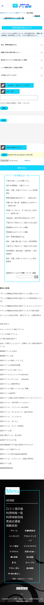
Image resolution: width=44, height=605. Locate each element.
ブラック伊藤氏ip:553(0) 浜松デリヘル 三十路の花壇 (19, 315)
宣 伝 (14, 562)
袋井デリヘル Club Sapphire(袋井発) (13, 458)
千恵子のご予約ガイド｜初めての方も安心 (21, 227)
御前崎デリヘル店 (6, 360)
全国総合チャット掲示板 (25, 579)
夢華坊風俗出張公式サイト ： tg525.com (21, 202)
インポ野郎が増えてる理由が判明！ (12, 67)
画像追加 (27, 165)
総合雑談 (30, 568)
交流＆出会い (30, 551)
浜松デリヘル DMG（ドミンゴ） (12, 365)
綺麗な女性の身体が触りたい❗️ (11, 52)
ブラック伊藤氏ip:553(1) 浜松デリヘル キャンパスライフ (21, 310)
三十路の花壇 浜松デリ (8, 343)
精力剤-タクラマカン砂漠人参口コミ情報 (14, 60)
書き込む (22, 172)
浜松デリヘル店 (5, 435)
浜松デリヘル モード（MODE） (12, 430)
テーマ (22, 13)
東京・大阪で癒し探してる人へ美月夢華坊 (21, 246)
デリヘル (14, 531)
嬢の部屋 (14, 557)
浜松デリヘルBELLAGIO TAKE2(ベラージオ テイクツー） (21, 402)
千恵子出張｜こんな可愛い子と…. (18, 185)
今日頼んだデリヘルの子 (8, 75)
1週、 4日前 (22, 35)
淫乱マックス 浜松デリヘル (10, 453)
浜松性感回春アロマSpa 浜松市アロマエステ (16, 449)
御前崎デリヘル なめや (8, 355)
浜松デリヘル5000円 (7, 397)
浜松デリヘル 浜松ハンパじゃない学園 (14, 393)
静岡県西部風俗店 (6, 472)
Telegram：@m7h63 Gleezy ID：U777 (20, 222)
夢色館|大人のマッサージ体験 (17, 232)
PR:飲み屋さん (14, 574)
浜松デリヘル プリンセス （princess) (14, 383)
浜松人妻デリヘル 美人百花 (10, 439)
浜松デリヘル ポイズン (9, 425)
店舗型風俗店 (30, 531)
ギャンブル (30, 562)
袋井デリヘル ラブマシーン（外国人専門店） (17, 463)
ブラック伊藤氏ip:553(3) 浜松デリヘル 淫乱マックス (19, 298)
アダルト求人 (14, 568)
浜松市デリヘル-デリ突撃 (9, 13)
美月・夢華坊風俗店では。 (9, 45)
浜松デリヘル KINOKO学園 (10, 369)
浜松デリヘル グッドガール (10, 421)
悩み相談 (30, 557)
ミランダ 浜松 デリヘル (8, 338)
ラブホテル (14, 551)
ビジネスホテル (30, 546)
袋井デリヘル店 (5, 468)
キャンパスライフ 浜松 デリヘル (12, 333)
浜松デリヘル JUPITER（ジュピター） (15, 407)
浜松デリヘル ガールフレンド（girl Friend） (17, 416)
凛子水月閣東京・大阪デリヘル (17, 190)
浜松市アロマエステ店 (8, 444)
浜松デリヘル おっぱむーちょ (11, 374)
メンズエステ (14, 536)
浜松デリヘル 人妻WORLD (10, 388)
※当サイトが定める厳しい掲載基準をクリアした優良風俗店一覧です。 (22, 18)
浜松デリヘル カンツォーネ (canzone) (14, 379)
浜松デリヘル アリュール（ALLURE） (15, 411)
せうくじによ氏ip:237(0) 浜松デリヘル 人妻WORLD (20, 319)
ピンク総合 (14, 546)
